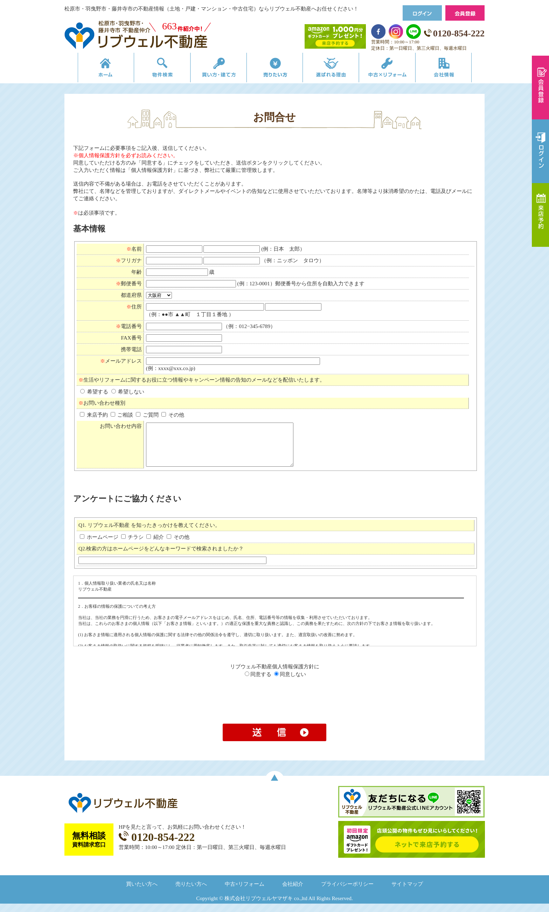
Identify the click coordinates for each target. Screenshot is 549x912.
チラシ (133, 545)
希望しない (128, 392)
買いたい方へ (142, 892)
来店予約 (94, 415)
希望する (95, 392)
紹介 (155, 545)
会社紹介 (292, 892)
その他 (172, 415)
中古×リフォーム (394, 69)
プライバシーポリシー (347, 892)
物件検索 (154, 69)
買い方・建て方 (214, 69)
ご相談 (122, 415)
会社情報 (454, 69)
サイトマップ (407, 892)
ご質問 (147, 415)
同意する (258, 682)
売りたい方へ (191, 892)
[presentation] (274, 709)
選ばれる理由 (334, 69)
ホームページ (100, 545)
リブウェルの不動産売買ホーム (94, 69)
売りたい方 (274, 69)
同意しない (290, 682)
